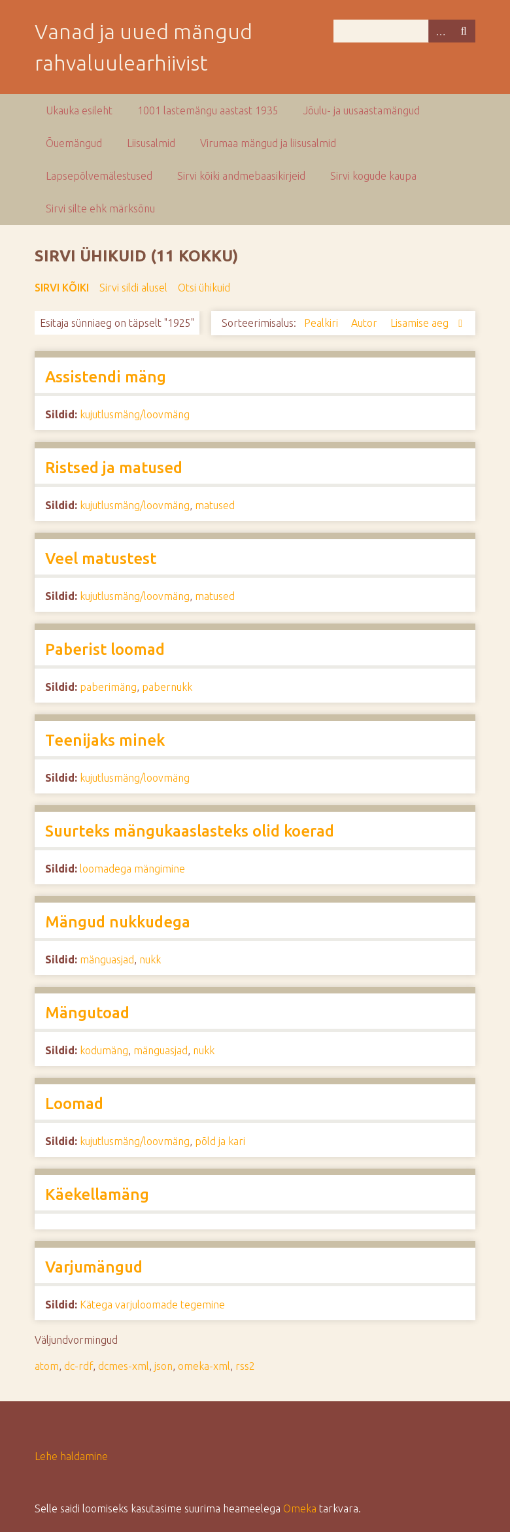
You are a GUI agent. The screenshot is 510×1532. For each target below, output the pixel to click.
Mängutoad (87, 1013)
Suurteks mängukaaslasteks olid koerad (189, 831)
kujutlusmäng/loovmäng (135, 414)
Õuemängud (74, 143)
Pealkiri (322, 323)
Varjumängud (94, 1267)
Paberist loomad (105, 649)
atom (47, 1366)
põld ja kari (220, 1141)
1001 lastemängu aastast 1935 (208, 110)
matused (215, 505)
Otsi (463, 31)
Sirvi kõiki (62, 287)
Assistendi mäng (105, 377)
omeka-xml (204, 1366)
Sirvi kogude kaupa (373, 176)
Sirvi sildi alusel (133, 287)
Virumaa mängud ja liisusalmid (268, 143)
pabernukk (167, 687)
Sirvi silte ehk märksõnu (100, 208)
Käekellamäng (97, 1194)
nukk (150, 959)
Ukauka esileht (79, 110)
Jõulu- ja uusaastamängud (361, 110)
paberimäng (108, 687)
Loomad (74, 1103)
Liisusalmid (151, 143)
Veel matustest (100, 558)
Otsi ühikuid (204, 287)
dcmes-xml (123, 1366)
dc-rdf (78, 1366)
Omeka (299, 1508)
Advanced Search (440, 31)
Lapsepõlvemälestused (99, 176)
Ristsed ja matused (113, 467)
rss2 (245, 1366)
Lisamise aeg (420, 323)
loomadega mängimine (132, 868)
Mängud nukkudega (117, 922)
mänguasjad (107, 959)
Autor (365, 323)
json (163, 1366)
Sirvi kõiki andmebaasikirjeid (241, 176)
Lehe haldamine (71, 1456)
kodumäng (104, 1050)
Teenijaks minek (105, 740)
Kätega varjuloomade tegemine (152, 1304)
